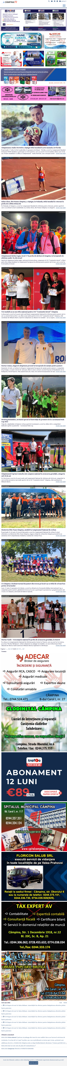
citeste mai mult (61, 153)
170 (20, 649)
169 (17, 649)
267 (23, 649)
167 (11, 649)
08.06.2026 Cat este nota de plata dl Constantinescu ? (18, 1046)
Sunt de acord (33, 1063)
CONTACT (62, 1)
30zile (65, 1003)
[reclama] (33, 30)
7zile (60, 1003)
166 (9, 649)
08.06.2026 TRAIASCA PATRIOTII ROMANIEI (17, 1048)
